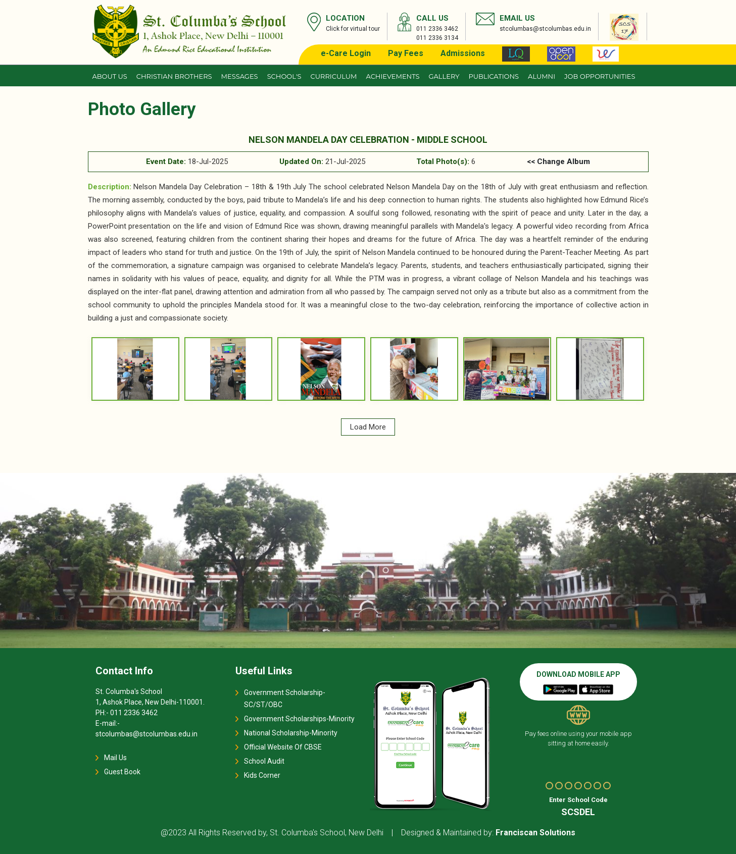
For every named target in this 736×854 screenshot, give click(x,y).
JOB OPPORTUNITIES (599, 76)
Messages (239, 76)
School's (284, 76)
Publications (493, 76)
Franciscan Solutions (535, 832)
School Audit (264, 761)
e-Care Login (346, 53)
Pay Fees (405, 53)
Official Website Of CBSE (283, 747)
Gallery (444, 76)
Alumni (541, 76)
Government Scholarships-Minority (299, 719)
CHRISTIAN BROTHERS (174, 76)
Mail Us (115, 758)
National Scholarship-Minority (290, 733)
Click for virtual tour (353, 28)
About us (109, 76)
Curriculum (334, 76)
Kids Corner (262, 775)
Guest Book (122, 772)
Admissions (462, 53)
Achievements (392, 76)
